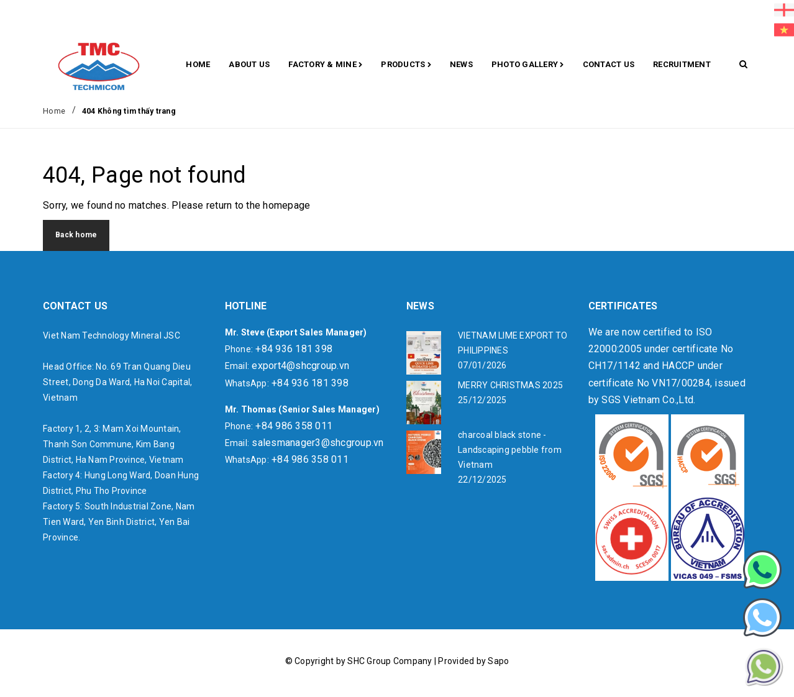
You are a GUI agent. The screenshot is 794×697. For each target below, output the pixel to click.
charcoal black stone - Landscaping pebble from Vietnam (510, 450)
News (461, 64)
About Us (249, 64)
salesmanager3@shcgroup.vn (317, 443)
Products (406, 65)
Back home (76, 234)
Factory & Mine (325, 65)
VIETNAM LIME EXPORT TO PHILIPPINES (513, 342)
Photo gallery (527, 65)
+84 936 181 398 (293, 349)
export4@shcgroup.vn (300, 365)
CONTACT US (609, 64)
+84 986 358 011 (293, 426)
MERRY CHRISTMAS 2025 (510, 385)
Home (198, 64)
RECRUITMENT (682, 64)
